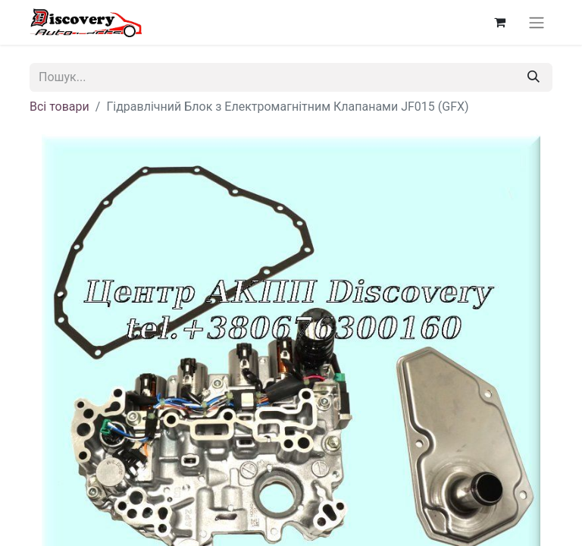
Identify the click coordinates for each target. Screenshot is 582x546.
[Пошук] (533, 77)
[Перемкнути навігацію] (536, 22)
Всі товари (59, 106)
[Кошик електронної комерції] (499, 22)
